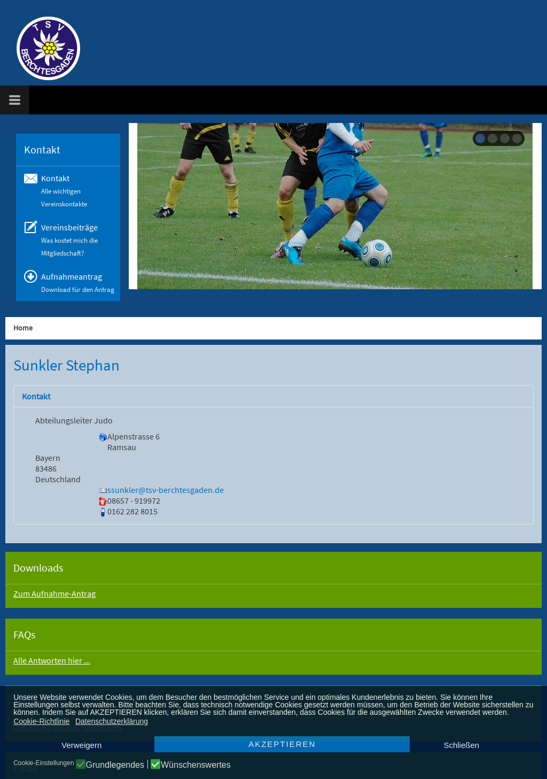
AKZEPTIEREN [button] (282, 744)
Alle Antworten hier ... (51, 660)
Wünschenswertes (196, 765)
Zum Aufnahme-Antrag (54, 593)
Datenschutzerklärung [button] (111, 721)
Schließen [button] (461, 745)
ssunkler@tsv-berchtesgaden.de (165, 489)
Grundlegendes (115, 765)
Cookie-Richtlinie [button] (41, 721)
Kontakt (36, 396)
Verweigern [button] (81, 745)
